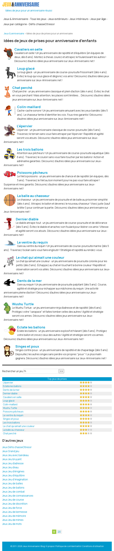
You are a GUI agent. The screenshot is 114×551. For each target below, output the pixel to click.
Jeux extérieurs (58, 19)
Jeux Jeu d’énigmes (13, 471)
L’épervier (8, 382)
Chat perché (9, 433)
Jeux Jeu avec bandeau (15, 455)
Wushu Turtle (10, 408)
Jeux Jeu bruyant (12, 459)
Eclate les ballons (12, 386)
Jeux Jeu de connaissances (17, 495)
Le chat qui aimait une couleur (18, 426)
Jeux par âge (98, 19)
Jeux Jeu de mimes (12, 520)
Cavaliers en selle (12, 397)
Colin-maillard (10, 404)
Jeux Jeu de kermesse (14, 512)
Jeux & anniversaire (14, 33)
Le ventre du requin (13, 415)
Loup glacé (9, 400)
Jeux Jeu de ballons (13, 487)
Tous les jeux (38, 19)
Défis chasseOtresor (42, 24)
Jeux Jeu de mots (12, 524)
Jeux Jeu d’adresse (13, 463)
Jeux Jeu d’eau (10, 467)
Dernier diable (10, 393)
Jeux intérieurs (78, 19)
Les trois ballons (11, 422)
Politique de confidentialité (68, 546)
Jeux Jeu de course (13, 499)
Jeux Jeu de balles (12, 483)
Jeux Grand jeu (10, 451)
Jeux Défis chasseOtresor (17, 447)
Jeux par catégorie (15, 24)
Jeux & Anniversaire (15, 19)
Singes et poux (11, 418)
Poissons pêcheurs (13, 411)
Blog (43, 546)
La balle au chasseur (13, 429)
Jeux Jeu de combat (13, 491)
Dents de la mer (11, 389)
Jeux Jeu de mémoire (14, 516)
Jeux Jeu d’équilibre (13, 475)
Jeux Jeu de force (12, 508)
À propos (50, 546)
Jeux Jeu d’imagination (15, 479)
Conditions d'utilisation (93, 546)
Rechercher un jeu (12, 371)
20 (59, 531)
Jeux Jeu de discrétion (14, 503)
